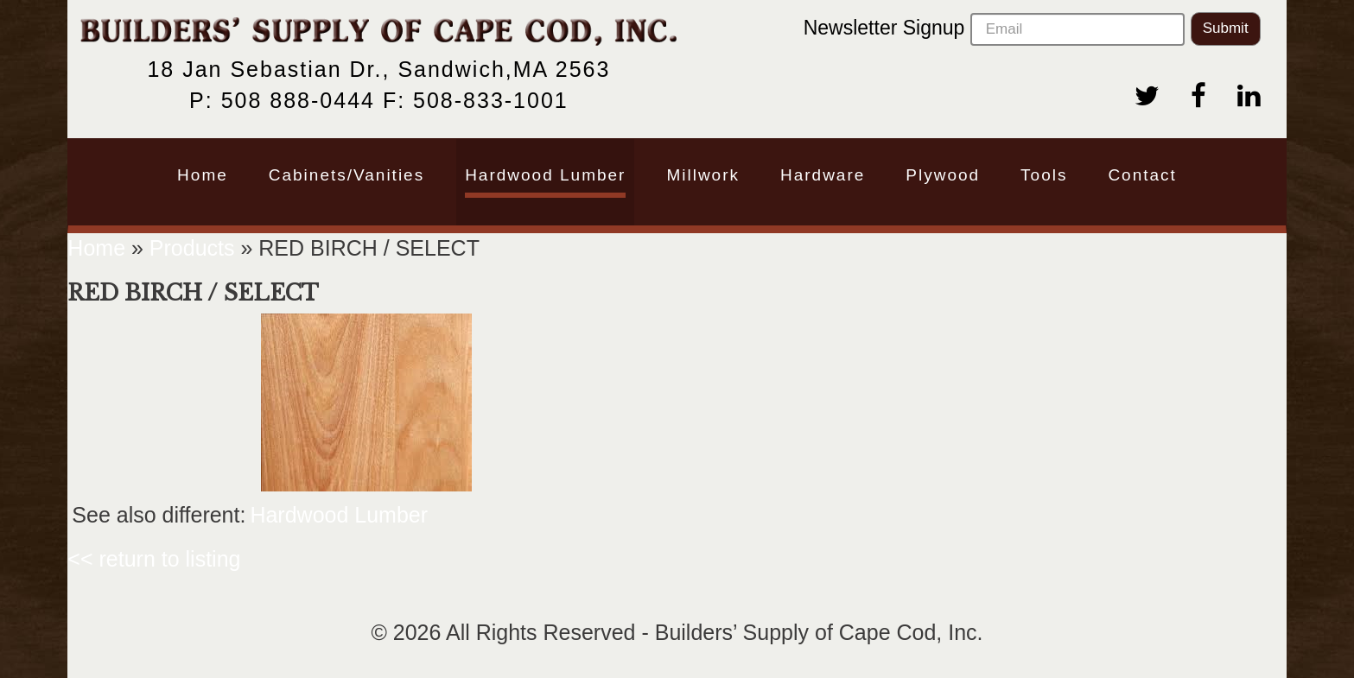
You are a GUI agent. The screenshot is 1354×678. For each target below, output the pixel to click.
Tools (1043, 175)
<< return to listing (153, 559)
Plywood (943, 175)
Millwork (703, 175)
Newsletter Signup (994, 29)
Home (202, 175)
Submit (1226, 28)
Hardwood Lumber (545, 175)
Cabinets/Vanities (346, 175)
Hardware (822, 175)
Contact (1142, 175)
